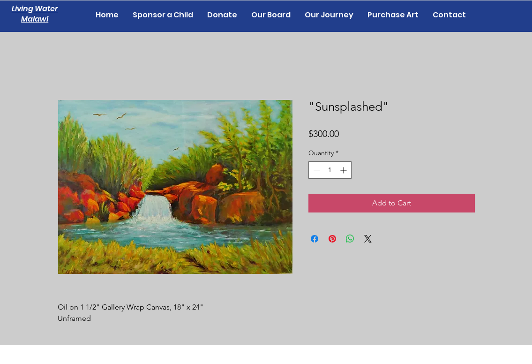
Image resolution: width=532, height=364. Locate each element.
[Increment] (344, 170)
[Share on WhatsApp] (350, 238)
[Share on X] (368, 238)
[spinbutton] (330, 170)
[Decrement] (316, 170)
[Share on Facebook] (314, 238)
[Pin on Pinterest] (332, 238)
